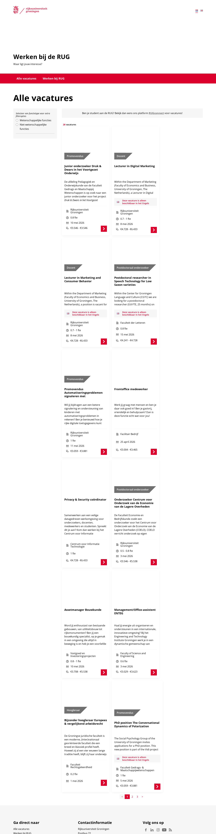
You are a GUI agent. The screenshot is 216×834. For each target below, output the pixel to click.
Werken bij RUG (53, 78)
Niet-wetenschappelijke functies (33, 127)
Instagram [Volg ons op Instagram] (158, 810)
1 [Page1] (127, 777)
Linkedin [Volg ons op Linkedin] (152, 810)
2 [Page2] (132, 777)
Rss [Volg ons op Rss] (170, 810)
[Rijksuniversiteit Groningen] (30, 10)
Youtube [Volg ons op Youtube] (164, 810)
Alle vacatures (26, 78)
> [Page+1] (142, 777)
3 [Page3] (137, 777)
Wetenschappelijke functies (35, 120)
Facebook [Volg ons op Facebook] (146, 810)
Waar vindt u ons (88, 822)
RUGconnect (156, 113)
